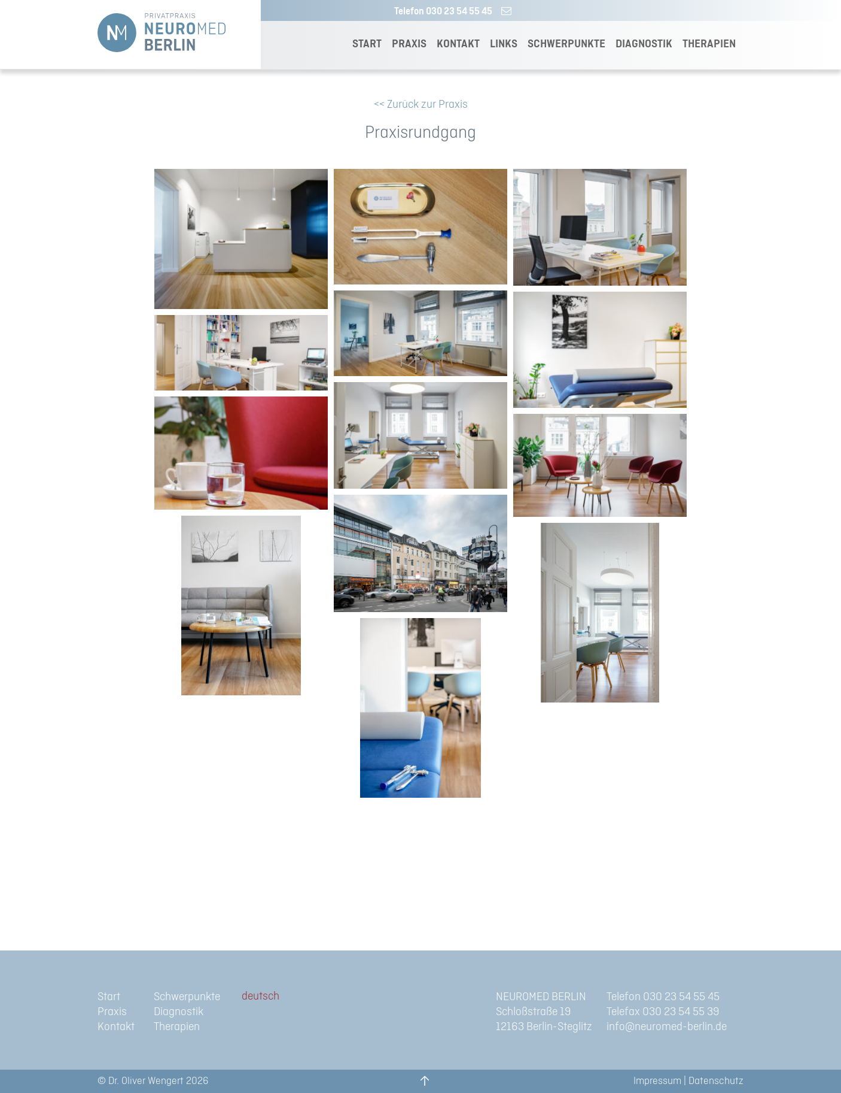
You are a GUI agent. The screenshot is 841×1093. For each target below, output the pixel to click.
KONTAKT (458, 44)
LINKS (503, 44)
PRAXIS (409, 44)
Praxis (112, 1012)
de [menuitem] (247, 996)
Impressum (657, 1081)
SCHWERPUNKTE (566, 44)
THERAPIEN (709, 44)
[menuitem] (260, 997)
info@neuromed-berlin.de (667, 1027)
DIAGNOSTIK (643, 44)
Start (108, 997)
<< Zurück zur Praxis (421, 104)
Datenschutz (716, 1081)
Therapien (177, 1027)
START (367, 44)
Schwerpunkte (187, 997)
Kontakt (116, 1027)
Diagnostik (178, 1012)
